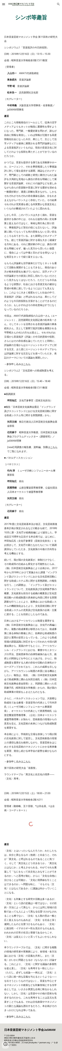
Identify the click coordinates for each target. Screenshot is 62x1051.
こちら (26, 364)
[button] (3, 4)
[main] (31, 17)
